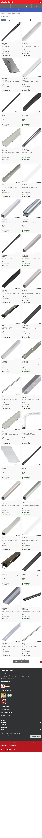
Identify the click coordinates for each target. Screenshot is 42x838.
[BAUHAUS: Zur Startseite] (7, 2)
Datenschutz (13, 743)
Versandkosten (27, 733)
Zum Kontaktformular (5, 709)
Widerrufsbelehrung (33, 743)
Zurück (3, 13)
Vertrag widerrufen (36, 736)
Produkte (9, 13)
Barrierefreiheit (12, 745)
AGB (8, 743)
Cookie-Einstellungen (22, 743)
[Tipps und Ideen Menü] (16, 6)
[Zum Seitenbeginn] (41, 662)
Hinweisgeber (4, 745)
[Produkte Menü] (5, 6)
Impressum (3, 743)
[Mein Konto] (26, 6)
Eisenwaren (14, 13)
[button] (21, 720)
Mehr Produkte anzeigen (21, 662)
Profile (18, 13)
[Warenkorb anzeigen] (37, 6)
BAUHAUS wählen (6, 55)
